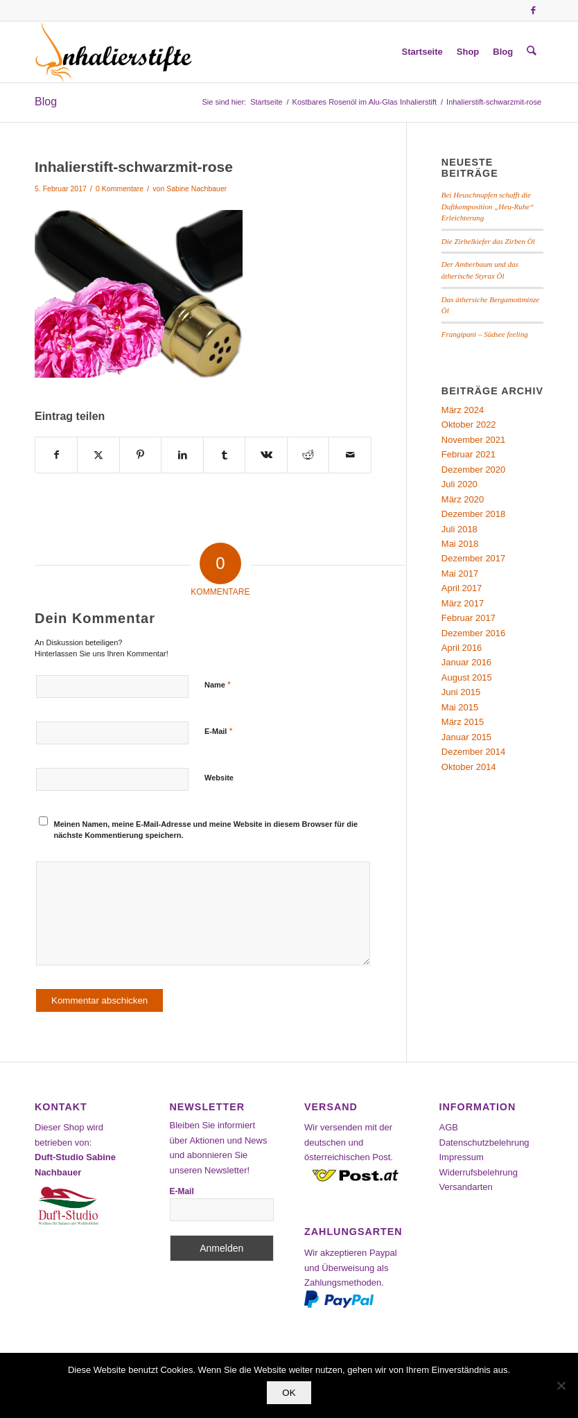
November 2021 (473, 440)
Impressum (461, 1157)
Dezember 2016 (473, 633)
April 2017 (461, 588)
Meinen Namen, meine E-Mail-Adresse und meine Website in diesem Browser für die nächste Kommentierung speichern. (206, 830)
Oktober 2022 (468, 424)
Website (219, 777)
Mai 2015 (459, 707)
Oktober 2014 (468, 767)
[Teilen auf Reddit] (308, 455)
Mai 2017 (459, 573)
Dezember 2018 (473, 514)
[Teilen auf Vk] (265, 455)
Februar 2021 (468, 454)
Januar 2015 (466, 737)
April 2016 (461, 647)
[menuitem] (422, 51)
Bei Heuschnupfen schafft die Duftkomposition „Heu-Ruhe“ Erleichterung (487, 206)
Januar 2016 (466, 662)
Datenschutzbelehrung (484, 1142)
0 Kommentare (119, 188)
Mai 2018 (459, 544)
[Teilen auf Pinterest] (140, 455)
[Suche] (531, 51)
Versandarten (466, 1187)
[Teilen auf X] (98, 455)
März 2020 (462, 499)
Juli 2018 (459, 529)
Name (217, 684)
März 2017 (462, 603)
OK (288, 1393)
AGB (448, 1127)
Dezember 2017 (473, 558)
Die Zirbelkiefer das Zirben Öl (488, 241)
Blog (46, 101)
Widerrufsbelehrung (478, 1172)
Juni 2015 (460, 692)
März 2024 (462, 410)
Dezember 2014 (473, 751)
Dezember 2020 (473, 469)
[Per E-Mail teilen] (350, 455)
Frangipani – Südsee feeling (484, 334)
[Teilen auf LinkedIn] (181, 455)
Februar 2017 (468, 618)
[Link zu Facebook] (533, 10)
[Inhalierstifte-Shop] (114, 51)
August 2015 (466, 677)
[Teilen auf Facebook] (56, 455)
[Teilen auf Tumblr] (224, 455)
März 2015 (462, 722)
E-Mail (218, 731)
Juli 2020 (459, 484)
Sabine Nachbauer (196, 188)
